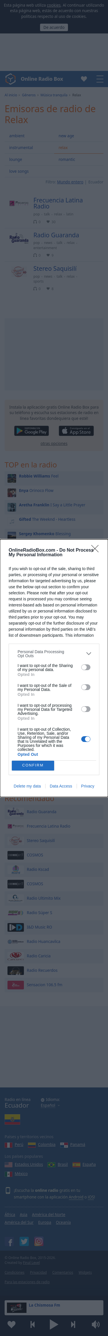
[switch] (85, 667)
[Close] (96, 550)
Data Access (61, 786)
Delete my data (27, 786)
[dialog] (54, 668)
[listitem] (54, 654)
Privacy (87, 786)
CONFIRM (33, 765)
